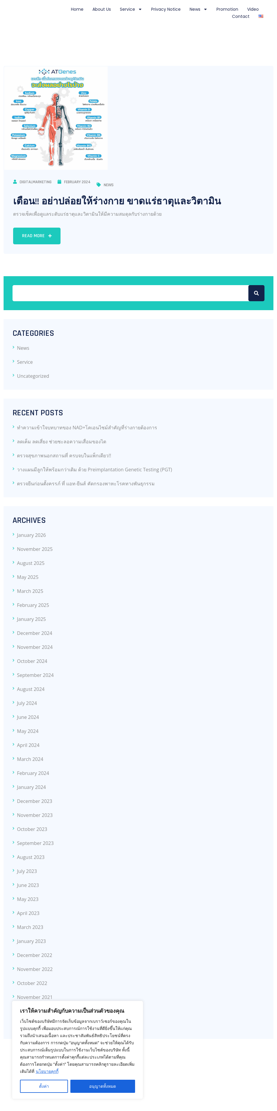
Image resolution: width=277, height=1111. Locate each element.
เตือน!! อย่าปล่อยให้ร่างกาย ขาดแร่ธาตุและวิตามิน (117, 201)
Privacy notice (166, 9)
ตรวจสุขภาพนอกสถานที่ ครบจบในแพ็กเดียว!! (64, 455)
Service (131, 9)
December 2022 (34, 955)
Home (77, 9)
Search (256, 293)
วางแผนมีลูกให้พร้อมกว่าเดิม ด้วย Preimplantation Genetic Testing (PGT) (94, 469)
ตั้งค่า (44, 1086)
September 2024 (35, 675)
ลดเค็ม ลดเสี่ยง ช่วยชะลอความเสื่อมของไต (61, 441)
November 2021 (35, 997)
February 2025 (33, 605)
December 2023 (34, 801)
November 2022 (35, 969)
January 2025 (31, 619)
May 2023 (27, 899)
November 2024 (35, 647)
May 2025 (27, 577)
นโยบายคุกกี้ (47, 1071)
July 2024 (27, 703)
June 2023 (28, 885)
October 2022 (32, 983)
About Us (101, 9)
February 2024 (74, 182)
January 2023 (31, 941)
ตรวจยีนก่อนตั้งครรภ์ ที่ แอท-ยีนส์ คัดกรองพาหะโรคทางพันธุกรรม (86, 483)
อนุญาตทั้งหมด (102, 1086)
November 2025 (35, 549)
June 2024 (28, 717)
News (199, 9)
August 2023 (31, 857)
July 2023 (27, 871)
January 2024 (31, 787)
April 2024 (28, 745)
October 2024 (32, 661)
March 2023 (30, 927)
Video (253, 9)
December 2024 (34, 633)
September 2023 (35, 843)
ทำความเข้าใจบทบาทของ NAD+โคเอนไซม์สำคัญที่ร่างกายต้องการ (87, 427)
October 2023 (32, 829)
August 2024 (31, 689)
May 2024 (27, 731)
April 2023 (28, 913)
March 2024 (30, 759)
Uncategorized (33, 376)
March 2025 (30, 591)
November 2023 (35, 815)
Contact (241, 16)
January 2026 (31, 535)
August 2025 (31, 563)
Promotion (227, 9)
